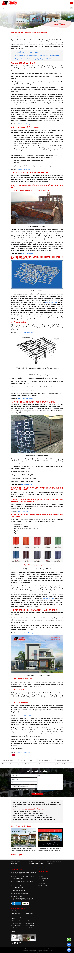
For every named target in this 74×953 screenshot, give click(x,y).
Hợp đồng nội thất (16, 913)
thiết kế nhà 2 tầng (48, 598)
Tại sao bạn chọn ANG (44, 874)
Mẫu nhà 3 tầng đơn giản (25, 715)
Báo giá (14, 863)
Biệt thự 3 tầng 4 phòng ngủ (26, 633)
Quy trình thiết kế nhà (29, 914)
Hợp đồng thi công (29, 911)
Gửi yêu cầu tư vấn (54, 862)
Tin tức (26, 21)
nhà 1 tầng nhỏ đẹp (26, 484)
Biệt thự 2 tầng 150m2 (27, 253)
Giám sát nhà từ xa (29, 923)
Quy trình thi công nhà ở (16, 917)
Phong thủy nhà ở (36, 863)
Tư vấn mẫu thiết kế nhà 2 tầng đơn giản (26, 52)
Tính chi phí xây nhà (29, 925)
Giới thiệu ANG (34, 862)
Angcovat (21, 21)
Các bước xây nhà (16, 927)
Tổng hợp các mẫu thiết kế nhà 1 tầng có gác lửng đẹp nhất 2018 (33, 59)
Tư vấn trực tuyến (43, 885)
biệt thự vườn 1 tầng (51, 302)
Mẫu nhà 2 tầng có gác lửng (25, 332)
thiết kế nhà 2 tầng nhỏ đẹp (25, 398)
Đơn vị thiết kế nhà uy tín (16, 930)
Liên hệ (50, 863)
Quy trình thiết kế (43, 878)
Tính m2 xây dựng (16, 925)
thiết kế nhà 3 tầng (23, 511)
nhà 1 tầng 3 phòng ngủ (24, 124)
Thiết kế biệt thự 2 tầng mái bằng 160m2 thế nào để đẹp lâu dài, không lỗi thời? (23, 849)
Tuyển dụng (42, 883)
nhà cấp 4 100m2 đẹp (24, 169)
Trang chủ (15, 862)
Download (41, 887)
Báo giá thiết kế (16, 921)
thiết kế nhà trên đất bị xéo (25, 752)
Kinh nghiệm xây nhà (44, 881)
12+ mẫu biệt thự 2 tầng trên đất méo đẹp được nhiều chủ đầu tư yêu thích (49, 849)
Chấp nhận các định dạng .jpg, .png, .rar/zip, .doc (23, 790)
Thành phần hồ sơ (29, 917)
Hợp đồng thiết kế (16, 911)
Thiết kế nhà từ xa (16, 923)
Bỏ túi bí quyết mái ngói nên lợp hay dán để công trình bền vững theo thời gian (37, 55)
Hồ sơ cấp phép (28, 921)
